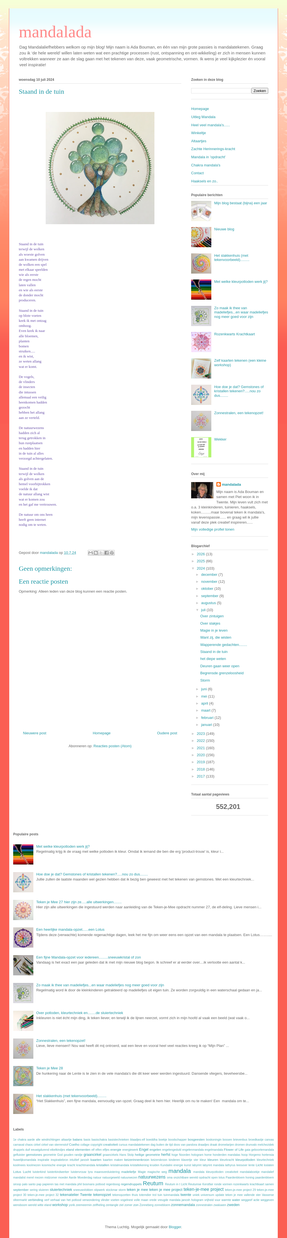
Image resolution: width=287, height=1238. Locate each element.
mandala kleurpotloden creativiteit (215, 1171)
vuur (217, 1200)
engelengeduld (171, 1149)
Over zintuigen (212, 616)
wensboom (20, 1205)
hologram (197, 1154)
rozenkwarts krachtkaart (248, 1184)
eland (70, 1149)
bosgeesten (196, 1139)
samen (269, 1184)
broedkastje (256, 1139)
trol (154, 1194)
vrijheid (209, 1200)
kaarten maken (113, 1159)
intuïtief (74, 1159)
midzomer (51, 1177)
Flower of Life (234, 1149)
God (60, 1154)
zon (135, 1205)
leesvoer (241, 1165)
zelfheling (98, 1205)
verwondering (91, 1200)
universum (207, 1194)
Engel (143, 1149)
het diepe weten (213, 659)
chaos (29, 1144)
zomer (128, 1205)
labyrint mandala (213, 1165)
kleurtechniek (265, 1159)
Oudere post (167, 733)
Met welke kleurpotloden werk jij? (241, 281)
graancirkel (92, 1154)
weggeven (267, 1200)
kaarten (96, 1159)
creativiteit (110, 1144)
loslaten (269, 1165)
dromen (240, 1144)
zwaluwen (220, 1205)
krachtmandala (85, 1165)
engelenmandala (193, 1149)
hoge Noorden (181, 1154)
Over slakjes (210, 623)
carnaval (18, 1144)
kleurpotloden (245, 1159)
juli (204, 610)
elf (92, 1149)
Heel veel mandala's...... (210, 125)
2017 (201, 776)
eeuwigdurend (40, 1149)
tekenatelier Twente (76, 1195)
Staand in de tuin (214, 652)
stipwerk (99, 1189)
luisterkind (39, 1171)
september (210, 596)
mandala (179, 1171)
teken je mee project (165, 1189)
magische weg (157, 1171)
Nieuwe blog (224, 229)
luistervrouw (78, 1171)
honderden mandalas (226, 1154)
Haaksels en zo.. (204, 181)
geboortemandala (262, 1149)
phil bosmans (86, 1184)
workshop (60, 1205)
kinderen (174, 1159)
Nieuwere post (34, 733)
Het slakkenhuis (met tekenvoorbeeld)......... (231, 257)
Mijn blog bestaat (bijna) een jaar (240, 203)
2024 (201, 568)
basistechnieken (118, 1139)
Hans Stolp (126, 1154)
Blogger (175, 1227)
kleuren (212, 1159)
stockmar (111, 1189)
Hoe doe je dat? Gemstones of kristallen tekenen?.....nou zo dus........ (238, 391)
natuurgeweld (111, 1177)
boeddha (151, 1139)
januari (207, 725)
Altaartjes (198, 141)
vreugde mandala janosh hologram (180, 1200)
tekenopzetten (121, 1194)
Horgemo (255, 1154)
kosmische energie (54, 1165)
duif (27, 1149)
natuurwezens (152, 1177)
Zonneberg (147, 1205)
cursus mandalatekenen (134, 1144)
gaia (247, 1149)
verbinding (35, 1200)
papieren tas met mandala (59, 1184)
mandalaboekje (250, 1171)
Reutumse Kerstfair (200, 1184)
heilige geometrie (147, 1154)
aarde (31, 1139)
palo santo (29, 1184)
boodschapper (177, 1139)
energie (115, 1149)
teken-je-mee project (204, 1189)
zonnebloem (162, 1205)
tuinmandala (171, 1194)
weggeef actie (250, 1200)
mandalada (55, 31)
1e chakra (19, 1139)
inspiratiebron (59, 1159)
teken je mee (137, 1189)
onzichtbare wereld (185, 1177)
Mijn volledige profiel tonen (212, 529)
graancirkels (110, 1154)
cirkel (37, 1144)
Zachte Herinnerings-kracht (213, 149)
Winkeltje (198, 133)
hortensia (268, 1154)
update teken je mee (229, 1194)
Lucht (27, 1171)
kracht (71, 1165)
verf (46, 1200)
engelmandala (214, 1149)
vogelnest (127, 1200)
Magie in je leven (214, 630)
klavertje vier (189, 1159)
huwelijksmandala (24, 1159)
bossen (227, 1139)
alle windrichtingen (48, 1139)
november (209, 581)
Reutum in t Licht (176, 1184)
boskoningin (213, 1139)
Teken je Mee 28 (49, 1068)
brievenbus (240, 1139)
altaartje (66, 1139)
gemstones (34, 1154)
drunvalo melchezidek (260, 1144)
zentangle (112, 1205)
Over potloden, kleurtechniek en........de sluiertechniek (79, 1013)
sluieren (44, 1189)
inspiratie (43, 1159)
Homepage (102, 733)
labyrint (197, 1165)
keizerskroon (159, 1159)
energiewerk (130, 1149)
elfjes (106, 1149)
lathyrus (230, 1165)
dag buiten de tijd (162, 1144)
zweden (233, 1205)
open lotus (218, 1177)
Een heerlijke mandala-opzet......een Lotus (70, 929)
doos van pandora (185, 1144)
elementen (83, 1149)
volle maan (141, 1200)
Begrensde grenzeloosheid (222, 673)
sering (34, 1189)
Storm (205, 680)
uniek (196, 1194)
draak (213, 1144)
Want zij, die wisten (215, 637)
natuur (97, 1177)
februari (208, 718)
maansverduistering (107, 1171)
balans (77, 1139)
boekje (163, 1139)
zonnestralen (204, 1205)
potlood (100, 1184)
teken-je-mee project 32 (43, 1194)
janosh (84, 1159)
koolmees (19, 1165)
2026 (201, 554)
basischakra (99, 1139)
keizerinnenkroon (136, 1159)
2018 (201, 769)
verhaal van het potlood (65, 1200)
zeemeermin (84, 1205)
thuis (135, 1194)
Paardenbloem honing (240, 1177)
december (209, 574)
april (205, 703)
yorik (72, 1205)
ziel (121, 1205)
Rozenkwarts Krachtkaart (234, 334)
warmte (226, 1200)
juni (204, 689)
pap (38, 1184)
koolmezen (34, 1165)
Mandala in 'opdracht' (208, 157)
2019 (201, 762)
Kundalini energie (171, 1165)
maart (206, 710)
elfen (98, 1149)
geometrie (49, 1154)
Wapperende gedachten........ (223, 645)
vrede (153, 1200)
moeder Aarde (67, 1177)
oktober (207, 588)
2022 (201, 741)
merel (30, 1177)
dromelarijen (226, 1144)
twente (185, 1195)
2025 (201, 561)
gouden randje (73, 1154)
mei (204, 696)
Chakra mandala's (205, 165)
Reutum (153, 1183)
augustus (209, 603)
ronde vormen (223, 1184)
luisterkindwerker (58, 1171)
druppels (18, 1149)
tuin (160, 1194)
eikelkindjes (57, 1149)
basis (87, 1139)
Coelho (74, 1144)
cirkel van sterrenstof (54, 1144)
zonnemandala (183, 1205)
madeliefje (128, 1171)
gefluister (19, 1154)
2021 (201, 748)
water (236, 1200)
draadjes (203, 1144)
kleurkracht (227, 1159)
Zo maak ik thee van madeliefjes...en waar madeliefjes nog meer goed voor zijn (241, 312)
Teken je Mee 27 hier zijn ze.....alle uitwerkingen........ (79, 902)
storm (122, 1189)
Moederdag (84, 1177)
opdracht (204, 1177)
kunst (187, 1165)
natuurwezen (129, 1177)
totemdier (145, 1194)
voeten (115, 1200)
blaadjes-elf (137, 1139)
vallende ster (252, 1194)
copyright (96, 1144)
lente (251, 1165)
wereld (32, 1205)
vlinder (105, 1200)
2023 (201, 734)
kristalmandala (119, 1165)
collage (85, 1144)
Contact (197, 173)
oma (169, 1177)
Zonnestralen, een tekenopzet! (238, 413)
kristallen (102, 1165)
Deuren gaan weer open (219, 666)
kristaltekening (139, 1165)
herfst (165, 1154)
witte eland (45, 1205)
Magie (142, 1171)
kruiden (154, 1165)
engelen (155, 1149)
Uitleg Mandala (203, 117)
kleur (203, 1159)
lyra (90, 1171)
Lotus (17, 1171)
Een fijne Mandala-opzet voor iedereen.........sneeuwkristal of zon (88, 957)
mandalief (267, 1171)
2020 (201, 755)
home (208, 1154)
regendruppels (131, 1184)
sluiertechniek (61, 1189)
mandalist (19, 1177)
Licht (259, 1165)
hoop (244, 1154)
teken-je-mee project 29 (240, 1189)
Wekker (220, 439)
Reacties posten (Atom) (113, 746)
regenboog (113, 1184)
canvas (269, 1139)
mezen (39, 1177)
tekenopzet (102, 1195)
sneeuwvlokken (83, 1189)
